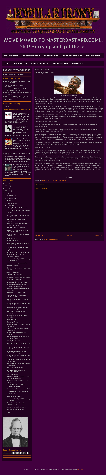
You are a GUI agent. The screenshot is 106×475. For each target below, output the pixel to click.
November (10, 198)
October (9, 200)
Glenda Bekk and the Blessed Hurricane (16, 220)
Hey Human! (10, 250)
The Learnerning (11, 319)
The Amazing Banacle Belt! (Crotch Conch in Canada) (17, 337)
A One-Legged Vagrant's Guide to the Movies (17, 329)
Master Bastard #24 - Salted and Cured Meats (17, 82)
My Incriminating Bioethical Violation (18, 210)
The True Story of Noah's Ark (15, 227)
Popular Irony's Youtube (39, 63)
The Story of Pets (12, 322)
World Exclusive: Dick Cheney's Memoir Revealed (16, 224)
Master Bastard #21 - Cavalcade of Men (17, 92)
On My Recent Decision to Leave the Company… (18, 360)
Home (6, 63)
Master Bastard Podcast (31, 56)
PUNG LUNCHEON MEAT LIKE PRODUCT (18, 277)
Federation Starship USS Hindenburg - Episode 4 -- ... (18, 259)
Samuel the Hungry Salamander (16, 263)
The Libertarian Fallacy (14, 396)
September (10, 203)
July (8, 412)
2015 (7, 183)
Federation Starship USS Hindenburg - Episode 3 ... (18, 304)
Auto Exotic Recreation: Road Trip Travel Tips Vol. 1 (21, 113)
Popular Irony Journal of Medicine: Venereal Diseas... (17, 230)
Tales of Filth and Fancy (14, 279)
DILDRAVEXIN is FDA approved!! (16, 282)
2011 (6, 193)
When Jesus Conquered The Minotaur (15, 312)
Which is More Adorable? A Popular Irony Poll (17, 289)
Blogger (80, 469)
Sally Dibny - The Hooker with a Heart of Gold (16, 296)
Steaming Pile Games (60, 63)
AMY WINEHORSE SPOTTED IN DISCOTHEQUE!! (15, 370)
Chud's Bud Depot (12, 240)
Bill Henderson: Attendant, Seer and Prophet (18, 268)
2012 (7, 191)
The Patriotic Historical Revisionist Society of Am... (17, 244)
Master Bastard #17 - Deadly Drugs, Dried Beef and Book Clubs (21, 140)
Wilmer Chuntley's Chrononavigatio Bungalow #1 (18, 325)
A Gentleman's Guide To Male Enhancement (20, 126)
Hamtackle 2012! (11, 238)
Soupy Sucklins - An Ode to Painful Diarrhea (17, 234)
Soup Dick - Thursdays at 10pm (16, 407)
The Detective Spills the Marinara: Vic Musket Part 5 (17, 255)
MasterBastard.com (11, 56)
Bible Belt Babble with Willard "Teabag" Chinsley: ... (16, 285)
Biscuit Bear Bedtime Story (15, 409)
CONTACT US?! (77, 63)
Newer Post (40, 235)
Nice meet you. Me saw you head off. (18, 389)
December (10, 195)
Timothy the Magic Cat (13, 341)
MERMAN (9, 213)
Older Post (98, 235)
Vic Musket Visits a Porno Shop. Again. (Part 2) (16, 403)
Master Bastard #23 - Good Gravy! (15, 85)
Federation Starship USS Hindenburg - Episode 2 (18, 356)
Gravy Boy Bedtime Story (14, 367)
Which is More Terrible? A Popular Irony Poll (17, 300)
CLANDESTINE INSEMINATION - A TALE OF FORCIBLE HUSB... (18, 377)
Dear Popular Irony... (12, 374)
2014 (7, 186)
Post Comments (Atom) (51, 239)
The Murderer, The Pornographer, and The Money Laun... (17, 308)
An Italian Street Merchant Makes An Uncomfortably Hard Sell (20, 166)
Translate (6, 106)
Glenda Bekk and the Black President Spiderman (18, 364)
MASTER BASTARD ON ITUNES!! (14, 74)
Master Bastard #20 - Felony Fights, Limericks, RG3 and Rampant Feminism (17, 97)
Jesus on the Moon (12, 272)
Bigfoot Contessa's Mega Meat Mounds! (16, 333)
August (9, 206)
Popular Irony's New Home (72, 56)
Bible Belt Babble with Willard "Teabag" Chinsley (16, 385)
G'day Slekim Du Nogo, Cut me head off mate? (17, 348)
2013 (7, 188)
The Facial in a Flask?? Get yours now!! (17, 381)
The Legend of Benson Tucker (16, 292)
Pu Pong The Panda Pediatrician (16, 208)
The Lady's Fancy (12, 265)
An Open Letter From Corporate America (16, 316)
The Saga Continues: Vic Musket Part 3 (18, 344)
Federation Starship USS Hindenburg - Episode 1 (18, 399)
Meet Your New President (14, 274)
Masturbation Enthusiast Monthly (17, 247)
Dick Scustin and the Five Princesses (18, 252)
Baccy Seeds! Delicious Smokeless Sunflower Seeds (17, 216)
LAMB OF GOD (10, 394)
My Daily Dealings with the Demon (17, 391)
